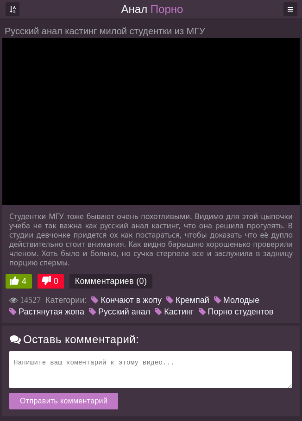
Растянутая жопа (46, 311)
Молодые (237, 300)
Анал (152, 9)
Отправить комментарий (63, 401)
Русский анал (119, 311)
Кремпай (187, 300)
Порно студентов (236, 311)
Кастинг (174, 311)
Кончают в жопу (126, 300)
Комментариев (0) (111, 281)
